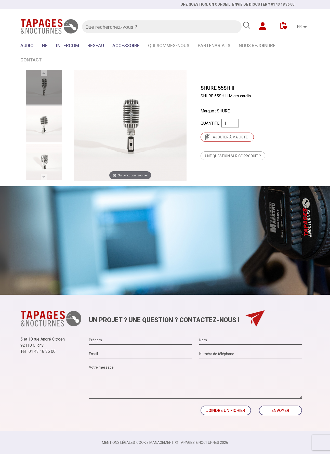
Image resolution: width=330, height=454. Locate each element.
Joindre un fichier (225, 410)
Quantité (210, 123)
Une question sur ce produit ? (233, 156)
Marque (207, 111)
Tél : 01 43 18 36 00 (38, 351)
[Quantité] (230, 123)
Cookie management (155, 442)
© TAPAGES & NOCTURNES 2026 (201, 442)
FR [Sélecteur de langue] (299, 26)
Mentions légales (118, 442)
